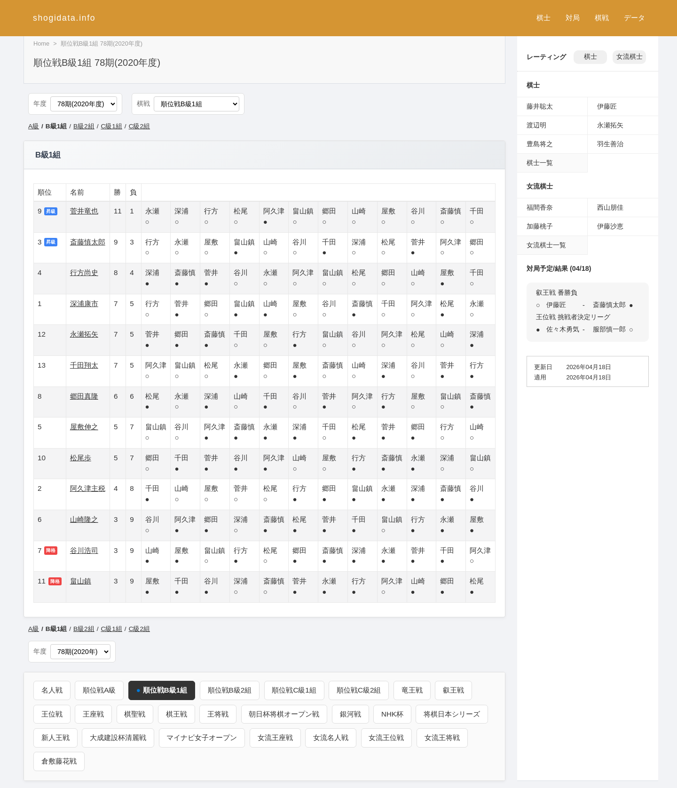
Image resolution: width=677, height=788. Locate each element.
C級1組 (111, 126)
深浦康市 (84, 303)
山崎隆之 (84, 519)
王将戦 (218, 713)
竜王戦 (413, 690)
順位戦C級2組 (360, 690)
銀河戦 (351, 713)
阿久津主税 (87, 488)
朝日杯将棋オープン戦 (285, 713)
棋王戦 (177, 713)
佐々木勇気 (562, 329)
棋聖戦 (135, 713)
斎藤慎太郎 (87, 242)
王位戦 (52, 713)
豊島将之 (540, 144)
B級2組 (83, 126)
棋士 (543, 18)
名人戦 (52, 690)
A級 (33, 126)
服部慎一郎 (609, 329)
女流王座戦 (275, 737)
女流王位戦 (387, 737)
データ (634, 18)
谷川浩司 (84, 550)
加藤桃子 (540, 226)
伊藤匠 (607, 106)
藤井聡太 (540, 106)
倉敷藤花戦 (59, 761)
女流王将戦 (443, 737)
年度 (40, 103)
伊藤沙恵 (610, 226)
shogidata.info (64, 18)
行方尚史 (84, 272)
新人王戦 (55, 737)
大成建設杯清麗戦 (118, 737)
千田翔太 (84, 365)
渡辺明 (536, 125)
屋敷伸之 (84, 427)
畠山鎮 (80, 581)
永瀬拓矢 (84, 334)
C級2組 (139, 126)
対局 (573, 18)
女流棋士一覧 (546, 245)
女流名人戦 (331, 737)
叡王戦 (454, 690)
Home (41, 43)
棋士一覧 (540, 162)
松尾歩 (80, 458)
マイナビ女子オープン (202, 737)
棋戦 (602, 18)
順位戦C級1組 (295, 690)
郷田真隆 (84, 396)
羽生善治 (610, 144)
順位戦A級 (99, 690)
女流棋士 (629, 56)
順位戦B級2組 (230, 690)
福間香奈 (540, 207)
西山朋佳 (610, 207)
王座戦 (93, 713)
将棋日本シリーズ (453, 713)
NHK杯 (393, 713)
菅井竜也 (84, 211)
